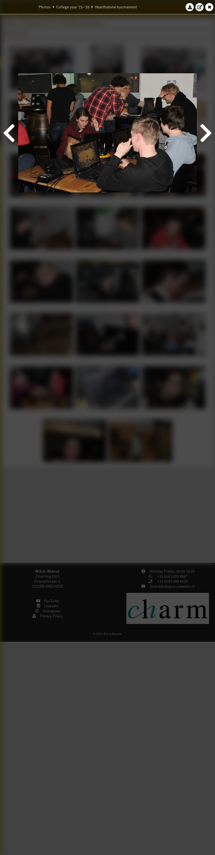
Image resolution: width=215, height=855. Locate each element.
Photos (45, 7)
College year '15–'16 (72, 7)
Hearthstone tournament (116, 7)
